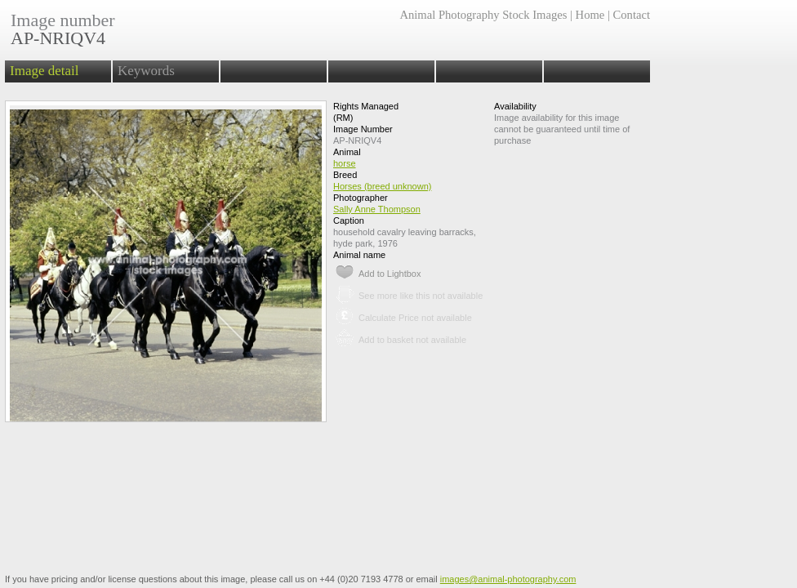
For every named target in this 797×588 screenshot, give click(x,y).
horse (344, 163)
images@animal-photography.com (508, 579)
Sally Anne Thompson (377, 209)
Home (590, 14)
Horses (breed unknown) (382, 186)
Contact (631, 14)
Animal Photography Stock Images (483, 14)
